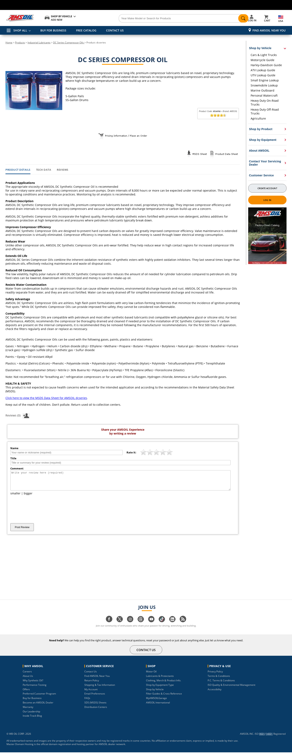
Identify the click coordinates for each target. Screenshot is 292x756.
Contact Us (90, 675)
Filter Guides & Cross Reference (164, 697)
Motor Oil (151, 675)
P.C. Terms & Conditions (221, 684)
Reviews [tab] (62, 169)
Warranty (28, 710)
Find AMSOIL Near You (269, 30)
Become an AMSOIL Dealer (38, 706)
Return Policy (91, 684)
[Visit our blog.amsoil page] (183, 625)
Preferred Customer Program (39, 697)
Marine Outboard (262, 90)
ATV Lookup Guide (263, 70)
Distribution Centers (95, 710)
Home (8, 42)
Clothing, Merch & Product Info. (163, 684)
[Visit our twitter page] (119, 625)
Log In (267, 200)
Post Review (22, 530)
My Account (91, 693)
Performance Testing (34, 688)
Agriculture (258, 118)
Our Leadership (31, 715)
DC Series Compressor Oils (68, 42)
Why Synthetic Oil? (33, 684)
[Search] (169, 18)
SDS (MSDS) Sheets (95, 706)
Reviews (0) (17, 415)
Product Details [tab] (17, 169)
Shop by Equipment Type (160, 688)
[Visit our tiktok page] (162, 625)
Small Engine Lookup (265, 80)
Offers (26, 693)
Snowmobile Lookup (264, 85)
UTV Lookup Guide (263, 75)
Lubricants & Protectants (160, 679)
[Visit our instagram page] (130, 625)
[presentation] (41, 513)
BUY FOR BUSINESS (53, 30)
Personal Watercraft (264, 95)
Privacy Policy (215, 675)
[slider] (218, 115)
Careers (27, 675)
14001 (269, 737)
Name (14, 448)
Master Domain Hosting (19, 748)
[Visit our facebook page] (109, 625)
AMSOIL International (158, 706)
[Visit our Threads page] (140, 625)
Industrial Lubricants (39, 42)
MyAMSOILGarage (156, 701)
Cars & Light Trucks (264, 55)
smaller (15, 497)
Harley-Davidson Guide (266, 65)
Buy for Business (32, 701)
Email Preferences (94, 697)
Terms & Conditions (219, 679)
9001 (262, 737)
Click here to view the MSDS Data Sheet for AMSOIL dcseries (46, 398)
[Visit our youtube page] (151, 625)
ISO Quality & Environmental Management (231, 688)
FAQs (87, 701)
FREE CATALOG (86, 30)
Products (20, 42)
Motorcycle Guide (262, 60)
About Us (28, 679)
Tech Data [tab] (43, 169)
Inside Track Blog (32, 719)
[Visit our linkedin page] (172, 625)
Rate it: (131, 452)
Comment (17, 468)
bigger (28, 497)
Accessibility (214, 693)
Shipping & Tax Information (99, 688)
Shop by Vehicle (155, 693)
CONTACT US (115, 30)
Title (13, 458)
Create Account (267, 188)
